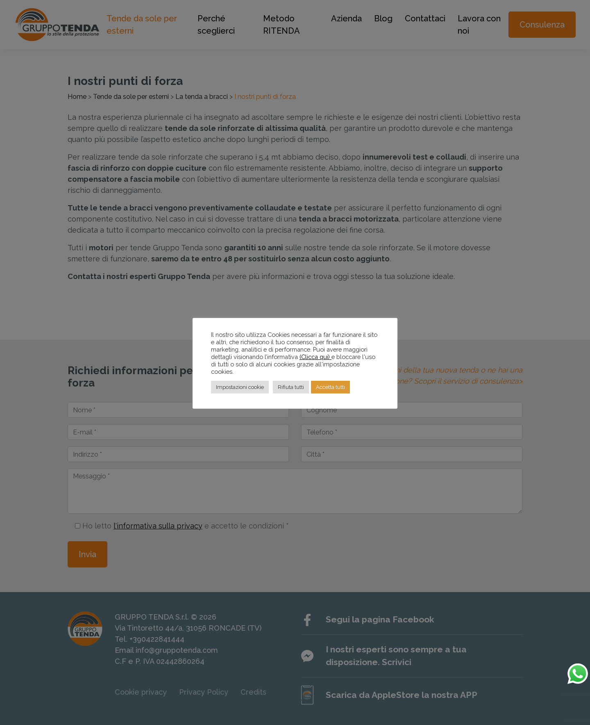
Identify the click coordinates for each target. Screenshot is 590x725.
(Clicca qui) (315, 356)
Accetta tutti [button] (330, 387)
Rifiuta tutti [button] (291, 387)
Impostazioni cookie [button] (240, 387)
